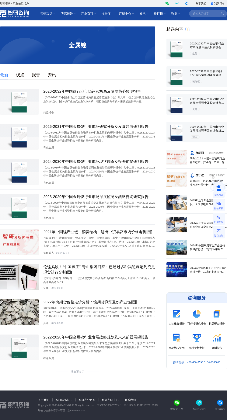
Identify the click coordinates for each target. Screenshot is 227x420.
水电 (194, 137)
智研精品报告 (63, 399)
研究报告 (68, 14)
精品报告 (48, 112)
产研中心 (126, 14)
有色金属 (48, 147)
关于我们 (201, 3)
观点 (20, 74)
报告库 (108, 14)
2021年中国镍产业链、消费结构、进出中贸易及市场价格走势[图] (97, 232)
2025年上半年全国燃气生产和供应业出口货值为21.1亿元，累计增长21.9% (208, 226)
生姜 (194, 53)
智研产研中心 (110, 399)
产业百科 (88, 14)
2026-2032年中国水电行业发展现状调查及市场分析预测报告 (207, 130)
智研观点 (47, 14)
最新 (4, 74)
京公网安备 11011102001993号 (141, 405)
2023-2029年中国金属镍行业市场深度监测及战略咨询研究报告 (95, 197)
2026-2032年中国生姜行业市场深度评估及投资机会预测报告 (207, 47)
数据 (175, 14)
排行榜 (160, 14)
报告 (36, 74)
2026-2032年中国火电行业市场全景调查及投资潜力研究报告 (207, 102)
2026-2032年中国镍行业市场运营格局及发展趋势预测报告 (92, 91)
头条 (46, 288)
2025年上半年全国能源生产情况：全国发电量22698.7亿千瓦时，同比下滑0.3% (208, 204)
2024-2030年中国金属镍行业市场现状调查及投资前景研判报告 (95, 161)
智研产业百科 (87, 399)
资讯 (143, 14)
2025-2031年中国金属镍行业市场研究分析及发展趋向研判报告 (95, 126)
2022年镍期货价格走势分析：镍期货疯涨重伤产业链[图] (90, 302)
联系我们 (130, 399)
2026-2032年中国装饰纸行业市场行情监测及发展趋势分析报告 (207, 75)
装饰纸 (196, 81)
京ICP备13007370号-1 (109, 405)
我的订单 (218, 3)
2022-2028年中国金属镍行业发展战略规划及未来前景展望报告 (95, 337)
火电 (194, 109)
